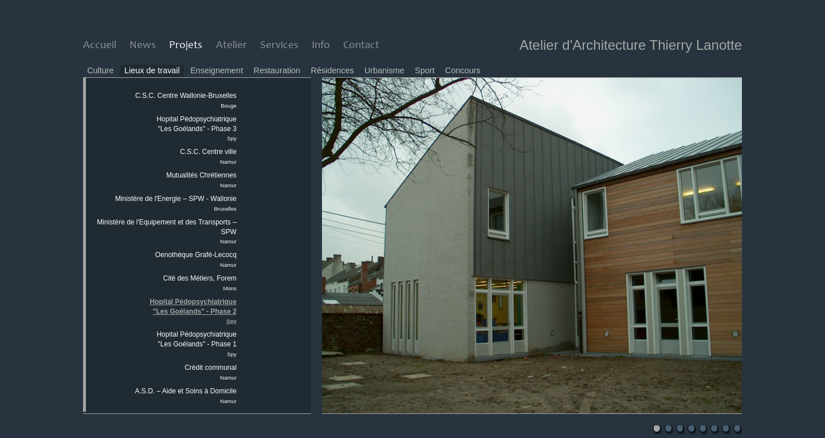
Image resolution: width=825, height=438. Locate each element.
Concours (463, 70)
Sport (424, 70)
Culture (100, 70)
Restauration (277, 70)
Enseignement (216, 70)
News (142, 45)
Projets (185, 45)
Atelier (231, 45)
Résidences (332, 70)
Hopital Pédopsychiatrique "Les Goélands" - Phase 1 (196, 343)
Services (279, 45)
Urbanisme (384, 70)
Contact (361, 45)
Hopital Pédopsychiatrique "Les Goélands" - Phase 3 (196, 128)
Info (321, 45)
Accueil (99, 45)
